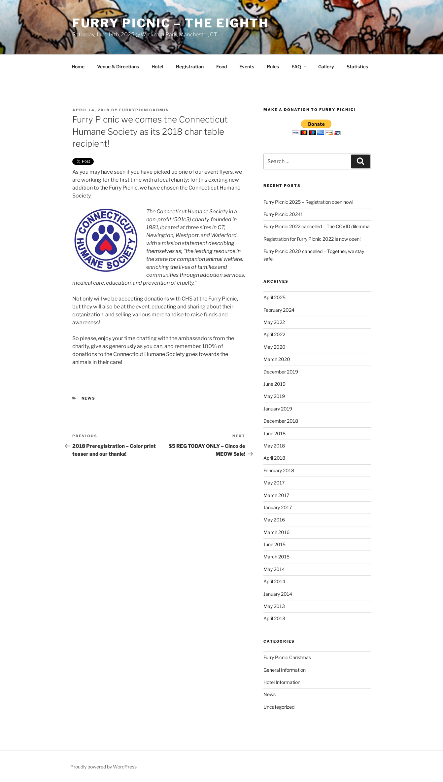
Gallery (326, 66)
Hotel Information (281, 682)
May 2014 (274, 569)
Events (246, 66)
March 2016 (276, 532)
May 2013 (274, 606)
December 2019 (280, 371)
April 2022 (274, 334)
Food (221, 66)
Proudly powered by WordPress (103, 766)
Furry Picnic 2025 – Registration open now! (308, 202)
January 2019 (277, 408)
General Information (284, 670)
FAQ (299, 66)
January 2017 (277, 507)
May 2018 (274, 445)
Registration (190, 66)
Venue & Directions (118, 66)
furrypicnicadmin (144, 110)
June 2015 (274, 544)
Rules (273, 66)
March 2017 (276, 495)
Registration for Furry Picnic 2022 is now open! (311, 239)
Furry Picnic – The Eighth (170, 23)
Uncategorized (278, 707)
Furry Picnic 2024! (282, 214)
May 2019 (274, 396)
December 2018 (280, 421)
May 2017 (274, 482)
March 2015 (276, 556)
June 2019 (274, 384)
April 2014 (274, 581)
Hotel (157, 66)
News (89, 398)
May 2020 (274, 347)
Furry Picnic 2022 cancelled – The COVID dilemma (316, 226)
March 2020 (276, 359)
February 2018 (278, 470)
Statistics (357, 66)
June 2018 (274, 433)
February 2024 (278, 310)
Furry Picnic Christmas (287, 657)
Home (78, 66)
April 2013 (274, 618)
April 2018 (274, 458)
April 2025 (274, 297)
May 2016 (274, 519)
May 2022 (274, 322)
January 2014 (277, 594)
